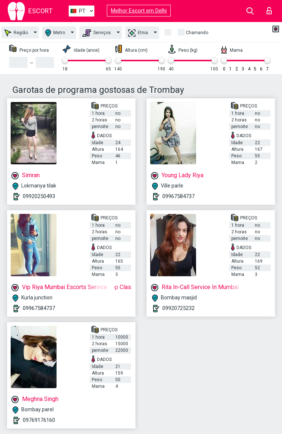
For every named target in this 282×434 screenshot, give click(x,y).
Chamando (197, 32)
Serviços (96, 33)
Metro (55, 33)
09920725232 (178, 308)
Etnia (138, 33)
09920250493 (39, 196)
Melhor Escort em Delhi (139, 10)
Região (16, 32)
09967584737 (178, 196)
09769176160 (39, 420)
